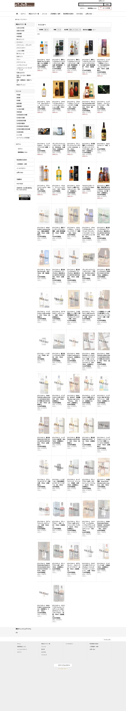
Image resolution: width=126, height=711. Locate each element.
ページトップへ (107, 639)
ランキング (44, 654)
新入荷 (43, 649)
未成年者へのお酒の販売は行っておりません (24, 188)
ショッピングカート (22, 649)
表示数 (41, 29)
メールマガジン (21, 168)
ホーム (19, 643)
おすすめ (43, 652)
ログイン (82, 8)
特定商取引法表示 (22, 160)
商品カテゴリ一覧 (45, 643)
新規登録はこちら (92, 8)
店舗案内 (19, 179)
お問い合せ (20, 172)
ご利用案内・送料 (22, 164)
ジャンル (43, 646)
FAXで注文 (20, 183)
